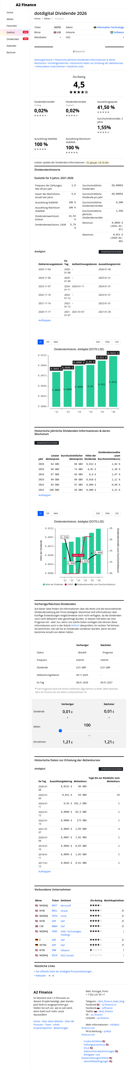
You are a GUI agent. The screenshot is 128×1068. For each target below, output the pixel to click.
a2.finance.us (109, 1004)
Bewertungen (61, 1028)
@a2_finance (106, 1011)
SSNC (55, 931)
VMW (54, 950)
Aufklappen (44, 320)
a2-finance (103, 1018)
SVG (97, 341)
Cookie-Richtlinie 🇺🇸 (94, 1041)
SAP (54, 921)
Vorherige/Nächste (58, 63)
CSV (116, 341)
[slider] (60, 730)
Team (48, 1024)
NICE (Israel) (67, 955)
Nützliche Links (75, 66)
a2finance (107, 1008)
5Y (41, 341)
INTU (55, 916)
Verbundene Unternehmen (50, 66)
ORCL (55, 911)
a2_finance (97, 1014)
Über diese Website (52, 1021)
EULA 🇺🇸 (88, 1048)
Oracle (64, 910)
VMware (65, 950)
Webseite (41, 975)
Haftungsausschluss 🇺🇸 (96, 1044)
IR (53, 975)
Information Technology (110, 27)
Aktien (47, 18)
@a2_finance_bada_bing (111, 1001)
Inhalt (56, 1024)
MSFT (55, 905)
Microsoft (66, 905)
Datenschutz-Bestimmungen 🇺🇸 (101, 1051)
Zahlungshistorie (43, 59)
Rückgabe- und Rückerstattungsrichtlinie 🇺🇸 (97, 1056)
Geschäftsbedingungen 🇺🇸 (98, 1061)
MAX (56, 341)
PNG (107, 341)
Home (37, 18)
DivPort (75, 625)
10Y (47, 341)
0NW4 (55, 926)
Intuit (63, 916)
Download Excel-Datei (111, 251)
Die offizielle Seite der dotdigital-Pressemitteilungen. (65, 971)
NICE (55, 955)
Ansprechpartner (43, 1028)
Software (119, 32)
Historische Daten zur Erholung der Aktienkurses (96, 63)
